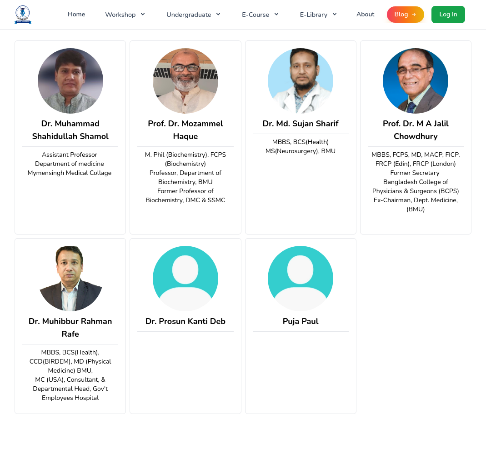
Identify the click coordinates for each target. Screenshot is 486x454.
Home (76, 14)
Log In (448, 14)
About (365, 14)
